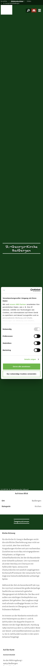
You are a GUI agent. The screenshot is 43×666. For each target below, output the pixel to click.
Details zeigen (30, 359)
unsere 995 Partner (18, 304)
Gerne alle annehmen (21, 366)
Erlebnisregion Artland (17, 1)
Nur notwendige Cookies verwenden (21, 374)
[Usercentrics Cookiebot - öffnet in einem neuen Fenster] (30, 290)
